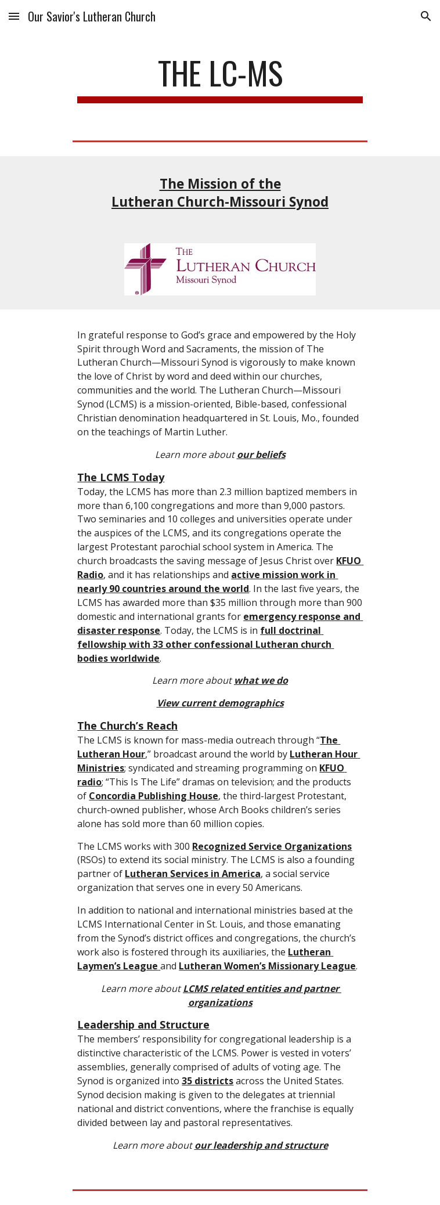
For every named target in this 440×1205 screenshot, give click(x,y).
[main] (220, 78)
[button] (14, 16)
